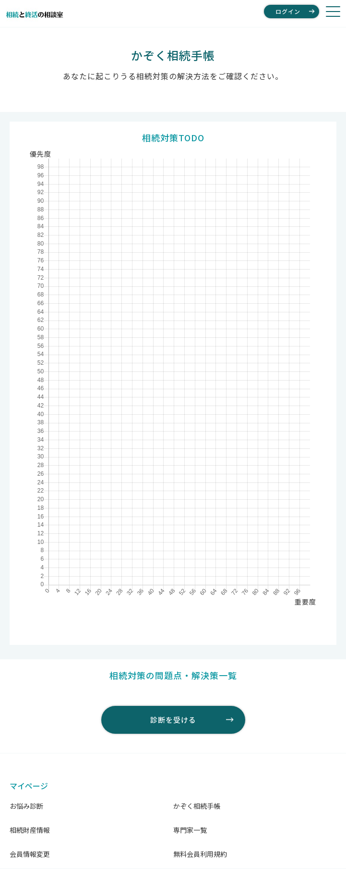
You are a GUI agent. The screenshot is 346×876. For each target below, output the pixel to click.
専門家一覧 (190, 830)
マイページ (29, 785)
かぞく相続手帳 (196, 806)
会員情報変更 (30, 854)
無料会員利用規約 (200, 854)
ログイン (287, 11)
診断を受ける (173, 720)
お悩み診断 (26, 806)
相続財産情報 (30, 830)
